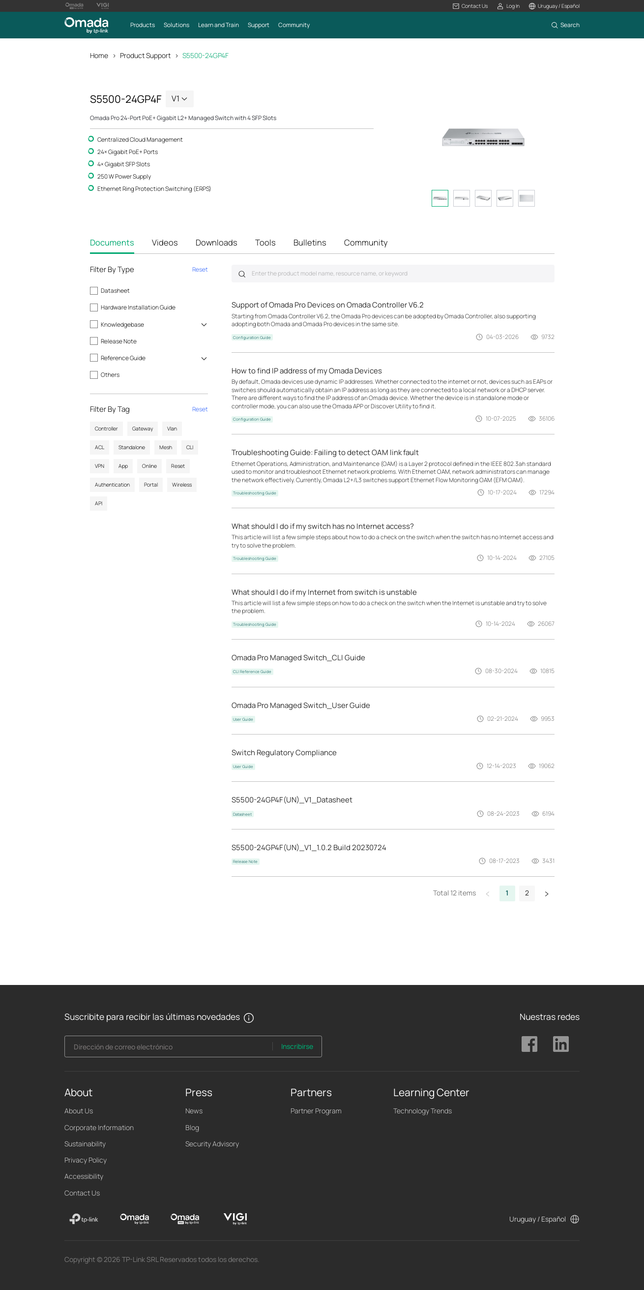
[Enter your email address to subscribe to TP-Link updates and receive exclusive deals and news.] (168, 1049)
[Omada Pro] (185, 1219)
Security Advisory (212, 1143)
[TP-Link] (83, 1219)
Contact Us (82, 1193)
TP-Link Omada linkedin (561, 1044)
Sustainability (85, 1143)
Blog (192, 1127)
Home (99, 55)
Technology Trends (422, 1110)
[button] (470, 6)
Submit (241, 274)
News (194, 1110)
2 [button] (527, 892)
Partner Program (316, 1110)
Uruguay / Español (537, 1219)
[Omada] (134, 1219)
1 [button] (507, 892)
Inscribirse (297, 1046)
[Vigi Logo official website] (103, 6)
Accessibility (83, 1176)
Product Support (145, 55)
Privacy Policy (85, 1160)
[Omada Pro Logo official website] (74, 6)
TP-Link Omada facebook (529, 1044)
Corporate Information (99, 1127)
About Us (78, 1110)
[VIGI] (235, 1219)
